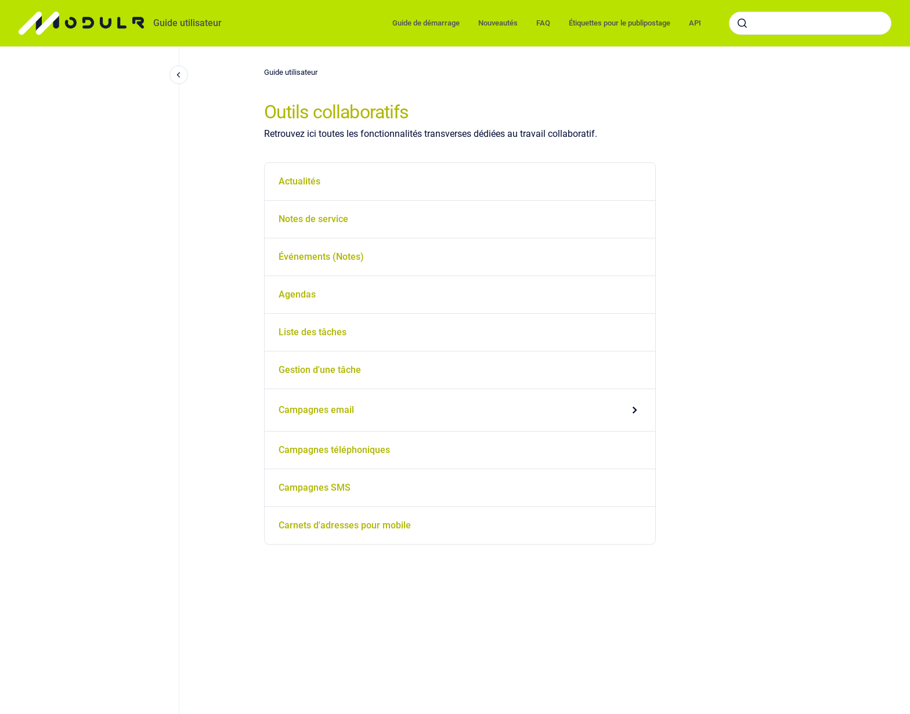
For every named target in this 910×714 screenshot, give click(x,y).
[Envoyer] (742, 23)
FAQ (543, 23)
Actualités (299, 181)
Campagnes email (316, 409)
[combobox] (810, 23)
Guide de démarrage (426, 23)
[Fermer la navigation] (178, 75)
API (695, 23)
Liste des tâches (312, 332)
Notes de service (313, 218)
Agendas (297, 294)
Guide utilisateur (187, 22)
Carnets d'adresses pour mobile (345, 525)
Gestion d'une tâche (320, 369)
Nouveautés (498, 23)
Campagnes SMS (315, 487)
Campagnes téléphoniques (334, 449)
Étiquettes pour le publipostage (619, 23)
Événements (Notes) (321, 256)
